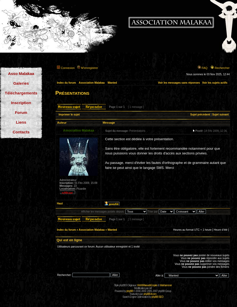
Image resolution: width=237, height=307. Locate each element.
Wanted (112, 82)
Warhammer (166, 285)
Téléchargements (21, 93)
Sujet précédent (200, 114)
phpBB (129, 291)
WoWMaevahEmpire (147, 285)
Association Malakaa (92, 82)
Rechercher (222, 67)
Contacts (21, 132)
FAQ (205, 67)
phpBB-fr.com (150, 294)
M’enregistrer (89, 67)
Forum (21, 112)
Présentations (72, 93)
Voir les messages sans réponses (179, 82)
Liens (21, 122)
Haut (60, 203)
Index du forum (66, 82)
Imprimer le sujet (69, 114)
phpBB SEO (157, 296)
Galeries (21, 83)
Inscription (21, 102)
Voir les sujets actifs (214, 82)
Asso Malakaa (21, 73)
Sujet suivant (220, 114)
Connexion (68, 67)
